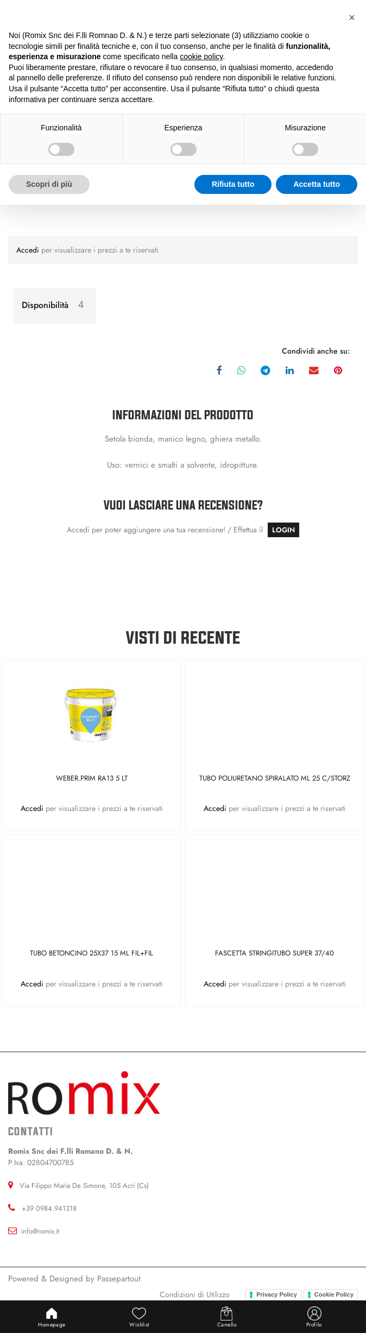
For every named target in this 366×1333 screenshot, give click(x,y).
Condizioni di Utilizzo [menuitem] (195, 1294)
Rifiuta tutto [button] (233, 184)
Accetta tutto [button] (316, 184)
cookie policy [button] (201, 56)
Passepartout (119, 1279)
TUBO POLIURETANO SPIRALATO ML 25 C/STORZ (274, 778)
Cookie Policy (334, 1294)
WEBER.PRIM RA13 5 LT (92, 778)
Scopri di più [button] (49, 184)
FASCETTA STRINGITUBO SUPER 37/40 (274, 953)
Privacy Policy (276, 1294)
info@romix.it (40, 1231)
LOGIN (283, 530)
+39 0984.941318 (49, 1208)
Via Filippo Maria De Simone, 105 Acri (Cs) (84, 1185)
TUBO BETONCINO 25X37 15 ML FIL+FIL (91, 953)
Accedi (28, 249)
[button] (352, 17)
